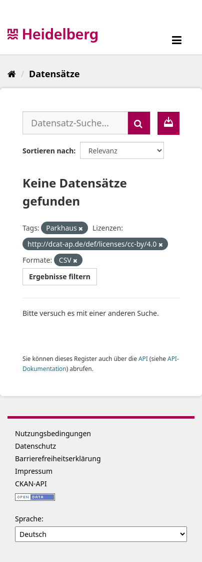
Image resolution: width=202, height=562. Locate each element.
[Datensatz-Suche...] (75, 122)
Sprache (28, 518)
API (143, 358)
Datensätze (54, 74)
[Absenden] (139, 123)
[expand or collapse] (176, 40)
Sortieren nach (48, 150)
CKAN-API (31, 483)
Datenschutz (35, 446)
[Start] (12, 74)
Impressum (33, 471)
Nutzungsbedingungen (53, 433)
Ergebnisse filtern (59, 276)
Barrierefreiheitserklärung (58, 458)
